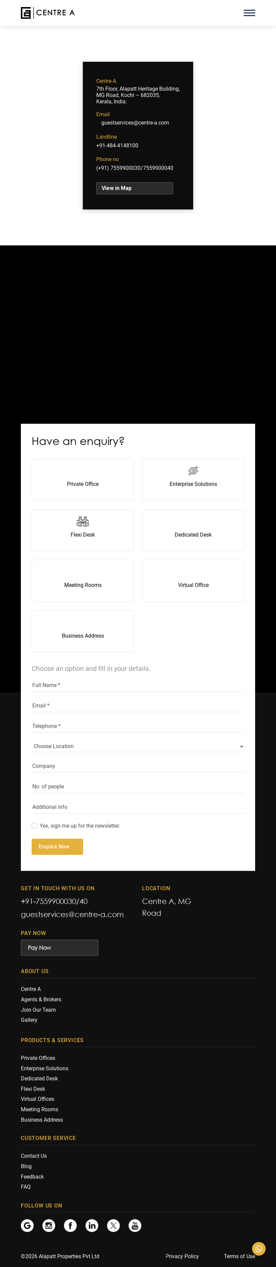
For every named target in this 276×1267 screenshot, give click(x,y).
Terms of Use (239, 1257)
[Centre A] (48, 12)
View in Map (117, 188)
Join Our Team (38, 1012)
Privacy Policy (182, 1257)
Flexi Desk (83, 551)
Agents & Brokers (41, 1002)
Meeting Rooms (83, 601)
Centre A (31, 991)
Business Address (83, 652)
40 (83, 902)
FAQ (26, 1189)
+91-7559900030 (48, 902)
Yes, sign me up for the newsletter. (80, 842)
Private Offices (38, 1062)
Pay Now (39, 949)
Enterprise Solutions (193, 500)
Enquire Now (54, 863)
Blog (26, 1169)
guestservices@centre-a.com (135, 123)
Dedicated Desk (193, 551)
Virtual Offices (37, 1102)
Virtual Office (193, 601)
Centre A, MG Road (166, 908)
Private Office (83, 500)
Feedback (32, 1179)
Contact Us (34, 1158)
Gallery (29, 1022)
